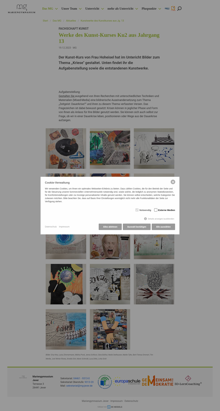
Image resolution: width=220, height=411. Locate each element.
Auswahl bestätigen (136, 227)
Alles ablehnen (110, 227)
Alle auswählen (163, 227)
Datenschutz (51, 226)
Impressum (64, 226)
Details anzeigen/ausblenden (161, 219)
